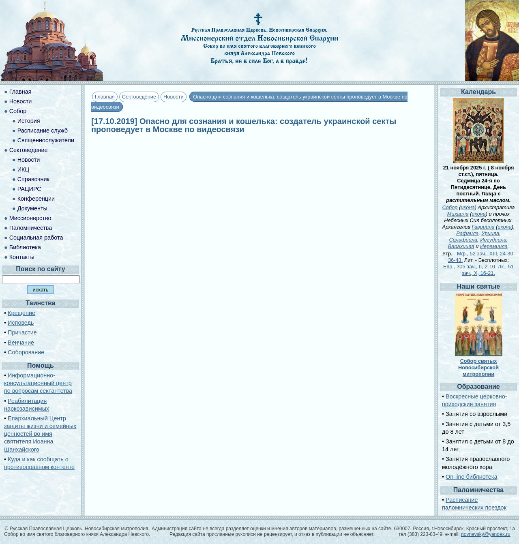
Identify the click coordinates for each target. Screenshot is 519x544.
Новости (173, 97)
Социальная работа (36, 237)
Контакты (21, 257)
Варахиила (461, 246)
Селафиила (463, 240)
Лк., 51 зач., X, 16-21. (488, 269)
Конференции (36, 198)
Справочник (33, 179)
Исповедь (21, 322)
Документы (32, 208)
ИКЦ (23, 169)
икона (467, 207)
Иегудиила (493, 240)
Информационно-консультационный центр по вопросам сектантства (38, 383)
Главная (105, 97)
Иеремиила (494, 246)
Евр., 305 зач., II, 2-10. (469, 266)
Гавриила (483, 227)
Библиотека (25, 247)
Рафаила (467, 233)
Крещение (21, 313)
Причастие (22, 332)
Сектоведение (139, 97)
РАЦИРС (29, 189)
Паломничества (30, 228)
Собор (18, 111)
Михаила (458, 214)
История (28, 121)
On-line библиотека (471, 476)
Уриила (490, 233)
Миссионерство (30, 218)
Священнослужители (45, 140)
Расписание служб (42, 130)
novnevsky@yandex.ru (485, 534)
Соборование (26, 352)
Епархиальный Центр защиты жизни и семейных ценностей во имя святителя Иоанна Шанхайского (40, 434)
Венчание (21, 342)
